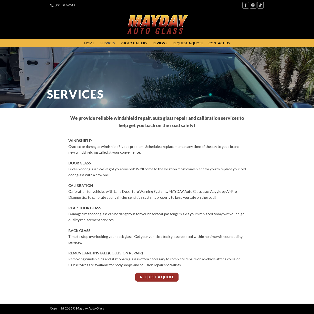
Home (89, 43)
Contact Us (219, 43)
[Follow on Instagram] (253, 5)
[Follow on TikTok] (260, 5)
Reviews (160, 43)
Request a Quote (188, 43)
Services (107, 43)
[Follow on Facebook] (245, 5)
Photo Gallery (134, 43)
